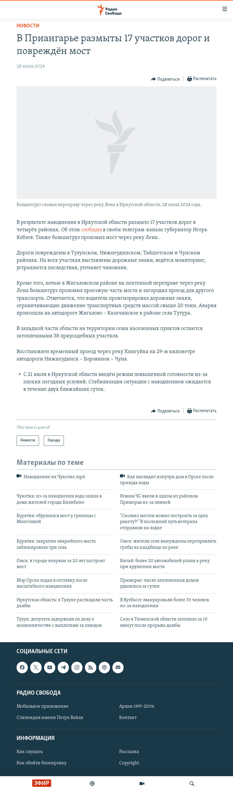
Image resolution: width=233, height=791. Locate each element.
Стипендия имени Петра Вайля (50, 717)
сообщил (91, 230)
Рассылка (129, 752)
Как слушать (30, 752)
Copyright (129, 763)
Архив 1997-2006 (136, 706)
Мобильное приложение (43, 706)
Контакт (128, 717)
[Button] (165, 79)
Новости (28, 26)
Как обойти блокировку (42, 763)
